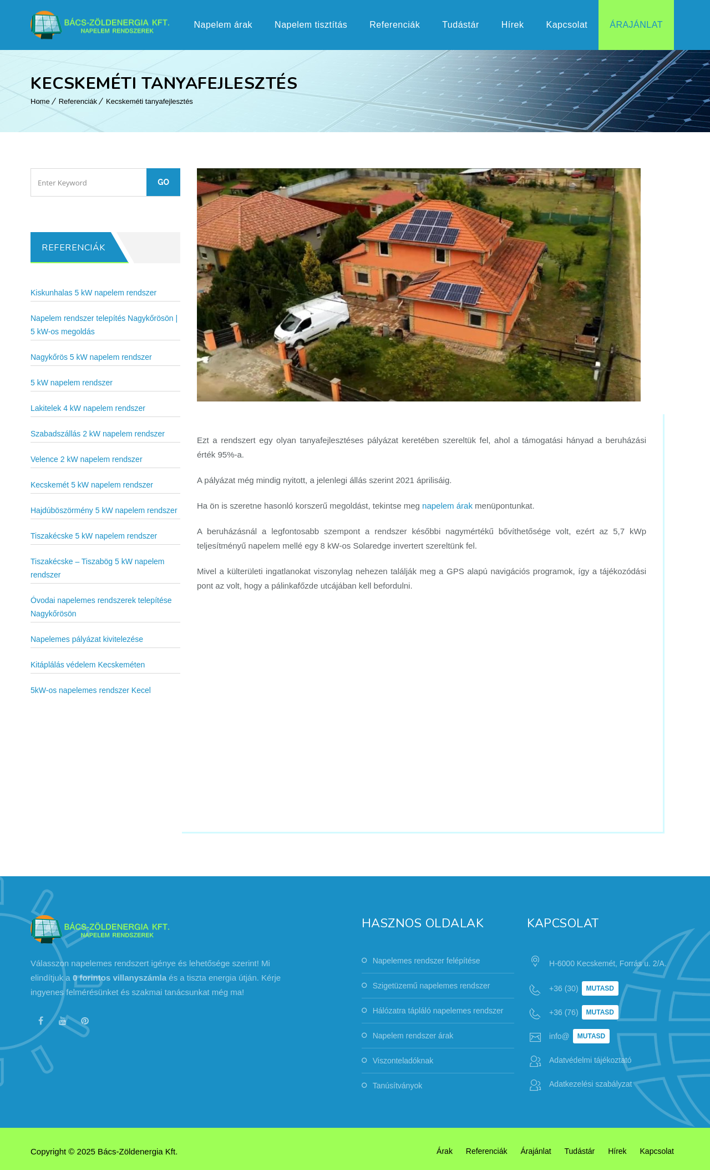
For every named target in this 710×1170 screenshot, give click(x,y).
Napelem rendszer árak (413, 1035)
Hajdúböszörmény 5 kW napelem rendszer (104, 510)
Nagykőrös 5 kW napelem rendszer (91, 357)
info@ (559, 1036)
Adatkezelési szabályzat (590, 1083)
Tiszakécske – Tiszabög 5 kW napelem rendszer (97, 568)
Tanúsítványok (398, 1085)
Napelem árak (223, 24)
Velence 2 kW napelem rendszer (87, 459)
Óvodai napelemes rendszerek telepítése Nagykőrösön (101, 607)
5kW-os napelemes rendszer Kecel (91, 690)
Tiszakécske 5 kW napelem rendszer (94, 535)
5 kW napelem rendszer (72, 382)
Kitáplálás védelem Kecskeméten (88, 664)
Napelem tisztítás (311, 24)
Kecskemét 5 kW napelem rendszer (92, 484)
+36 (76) (564, 1012)
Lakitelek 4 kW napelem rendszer (88, 408)
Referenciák (394, 24)
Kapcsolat (566, 24)
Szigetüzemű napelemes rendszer (431, 985)
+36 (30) (564, 988)
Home (40, 101)
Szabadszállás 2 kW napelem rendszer (98, 433)
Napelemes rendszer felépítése (426, 960)
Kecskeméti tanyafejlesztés (149, 101)
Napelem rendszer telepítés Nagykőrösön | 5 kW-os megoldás (104, 325)
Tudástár (460, 24)
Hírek (512, 24)
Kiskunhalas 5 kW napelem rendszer (93, 292)
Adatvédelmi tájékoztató (590, 1060)
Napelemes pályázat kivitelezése (87, 639)
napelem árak (447, 505)
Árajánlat (636, 24)
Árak (445, 1151)
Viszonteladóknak (403, 1060)
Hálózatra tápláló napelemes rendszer (438, 1010)
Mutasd (600, 988)
